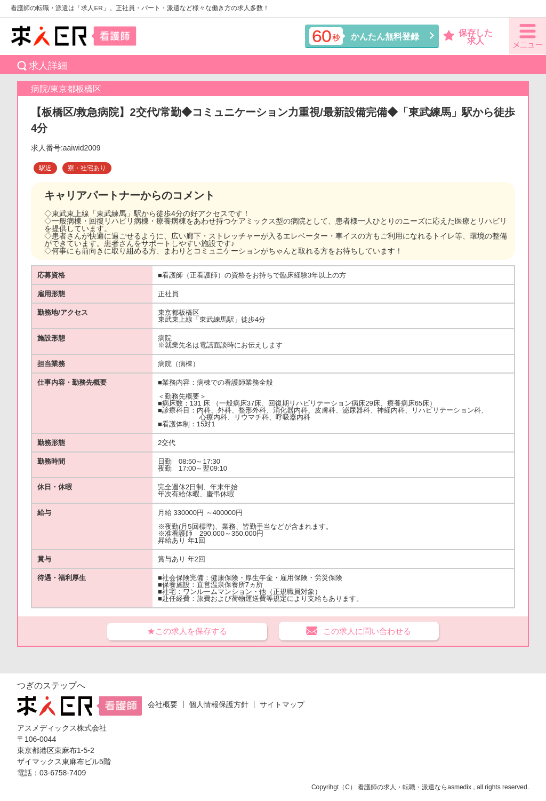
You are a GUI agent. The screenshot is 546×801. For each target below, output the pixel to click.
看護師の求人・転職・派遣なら (402, 787)
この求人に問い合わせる (367, 631)
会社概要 (163, 704)
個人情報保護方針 (218, 704)
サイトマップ (282, 704)
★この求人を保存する (187, 631)
